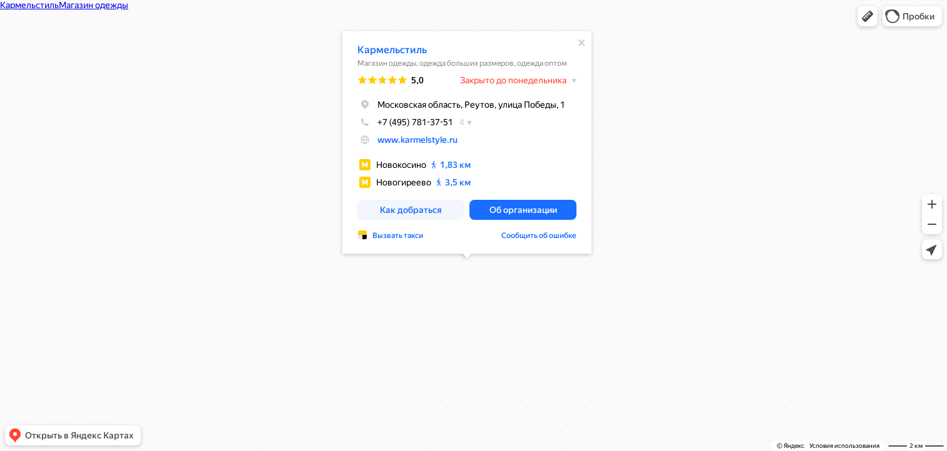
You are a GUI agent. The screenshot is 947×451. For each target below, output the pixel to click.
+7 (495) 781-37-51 (405, 122)
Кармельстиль (392, 50)
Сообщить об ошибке (538, 235)
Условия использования (844, 445)
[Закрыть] (581, 43)
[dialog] (466, 142)
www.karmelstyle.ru (417, 140)
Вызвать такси (397, 235)
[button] (867, 16)
